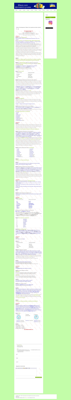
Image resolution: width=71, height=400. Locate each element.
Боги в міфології (21, 98)
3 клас (24, 10)
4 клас (28, 10)
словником (22, 138)
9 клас (48, 10)
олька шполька (19, 344)
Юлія (17, 348)
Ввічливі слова (21, 71)
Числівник (20, 198)
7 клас (40, 10)
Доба (19, 313)
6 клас (36, 10)
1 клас (16, 10)
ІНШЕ (55, 10)
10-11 (51, 10)
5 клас (32, 10)
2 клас (20, 10)
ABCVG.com (26, 397)
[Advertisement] (29, 20)
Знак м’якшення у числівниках (24, 217)
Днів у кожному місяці (22, 229)
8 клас (44, 10)
